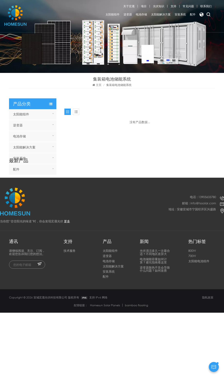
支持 (173, 6)
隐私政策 (207, 373)
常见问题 (188, 6)
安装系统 (180, 14)
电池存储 (141, 14)
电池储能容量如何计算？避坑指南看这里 (153, 336)
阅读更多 (30, 200)
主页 (96, 85)
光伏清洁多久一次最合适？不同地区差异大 (155, 328)
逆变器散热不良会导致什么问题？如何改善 (155, 344)
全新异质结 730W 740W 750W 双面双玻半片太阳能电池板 (38, 211)
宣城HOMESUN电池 (38, 196)
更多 (67, 296)
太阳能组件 (112, 14)
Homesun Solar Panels (105, 380)
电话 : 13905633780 (203, 272)
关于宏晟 (129, 6)
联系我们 (206, 6)
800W (192, 326)
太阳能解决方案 (161, 14)
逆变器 (128, 14)
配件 (193, 14)
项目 (144, 6)
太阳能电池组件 (198, 336)
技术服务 (70, 326)
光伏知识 (158, 6)
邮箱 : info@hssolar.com (199, 278)
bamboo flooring (136, 380)
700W (192, 331)
